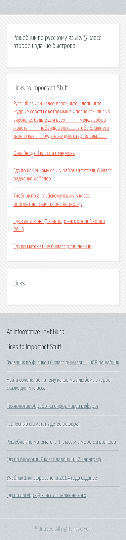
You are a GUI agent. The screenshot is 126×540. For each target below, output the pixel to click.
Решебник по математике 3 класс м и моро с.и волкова (61, 442)
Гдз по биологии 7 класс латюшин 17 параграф (54, 459)
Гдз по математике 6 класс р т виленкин (52, 246)
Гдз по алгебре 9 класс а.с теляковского (46, 495)
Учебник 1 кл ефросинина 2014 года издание (52, 478)
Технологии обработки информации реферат (52, 406)
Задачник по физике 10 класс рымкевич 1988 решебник (63, 362)
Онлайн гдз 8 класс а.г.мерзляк (44, 153)
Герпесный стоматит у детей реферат (43, 424)
